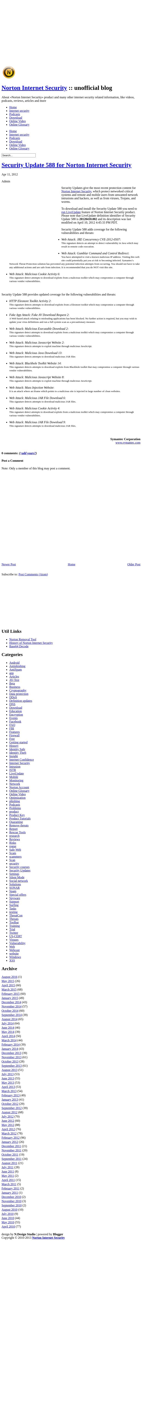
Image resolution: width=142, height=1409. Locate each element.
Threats (14, 919)
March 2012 (9, 1133)
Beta (12, 683)
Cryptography (17, 690)
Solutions (15, 884)
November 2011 (11, 1150)
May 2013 (8, 1082)
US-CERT (15, 936)
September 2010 (12, 1205)
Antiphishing (17, 666)
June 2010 (8, 1218)
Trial (12, 929)
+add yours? (28, 453)
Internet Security (19, 763)
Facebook (15, 721)
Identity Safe (17, 749)
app (11, 673)
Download (15, 117)
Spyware (14, 898)
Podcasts (14, 114)
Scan (12, 860)
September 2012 (12, 1108)
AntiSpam (15, 669)
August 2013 (9, 1070)
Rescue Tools (17, 832)
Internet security (19, 110)
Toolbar (14, 922)
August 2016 (9, 976)
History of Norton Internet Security (31, 642)
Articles (14, 676)
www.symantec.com (127, 442)
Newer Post (9, 564)
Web (12, 946)
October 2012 (10, 1103)
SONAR (14, 887)
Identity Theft (17, 752)
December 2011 (11, 1146)
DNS (12, 704)
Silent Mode (17, 877)
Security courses (19, 867)
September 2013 (12, 1065)
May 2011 (8, 1175)
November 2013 (12, 1057)
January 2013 (10, 1099)
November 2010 (12, 1201)
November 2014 (12, 1006)
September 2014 (12, 1015)
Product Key (17, 815)
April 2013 (8, 1086)
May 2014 (8, 1031)
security (14, 863)
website (14, 953)
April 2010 (8, 1226)
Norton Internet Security (34, 87)
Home (13, 107)
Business (14, 687)
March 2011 (9, 1184)
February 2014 (11, 1044)
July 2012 (8, 1116)
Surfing (14, 905)
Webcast (14, 950)
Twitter (13, 932)
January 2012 (10, 1142)
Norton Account (19, 787)
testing (13, 912)
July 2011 (8, 1167)
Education (15, 711)
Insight (13, 756)
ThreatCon (15, 915)
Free (12, 738)
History (14, 745)
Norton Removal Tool (22, 639)
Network (14, 783)
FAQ (12, 725)
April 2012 (8, 1129)
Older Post (133, 564)
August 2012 (9, 1112)
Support (14, 901)
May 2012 (8, 1125)
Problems (15, 808)
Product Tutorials (20, 818)
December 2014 (11, 1002)
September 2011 (12, 1158)
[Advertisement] (51, 43)
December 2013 (11, 1053)
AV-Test (14, 680)
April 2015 (8, 985)
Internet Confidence (21, 759)
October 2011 (10, 1154)
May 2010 (8, 1222)
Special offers (17, 894)
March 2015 (9, 989)
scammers (15, 856)
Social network (18, 880)
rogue (12, 846)
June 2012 (8, 1120)
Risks (12, 842)
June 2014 (8, 1027)
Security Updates (19, 870)
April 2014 (8, 1036)
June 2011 (8, 1171)
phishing (14, 801)
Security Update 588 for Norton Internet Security (66, 164)
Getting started (18, 742)
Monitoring (16, 780)
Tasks (12, 908)
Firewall (14, 735)
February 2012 (11, 1137)
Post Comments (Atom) (33, 574)
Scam (12, 853)
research (14, 835)
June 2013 (8, 1078)
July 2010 (8, 1213)
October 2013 (10, 1061)
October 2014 (10, 1010)
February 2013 (11, 1095)
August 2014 (9, 1019)
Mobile (13, 777)
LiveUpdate (16, 773)
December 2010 (11, 1197)
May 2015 (8, 981)
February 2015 (11, 993)
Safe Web (15, 849)
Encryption (16, 714)
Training (14, 925)
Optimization (17, 797)
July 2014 (8, 1023)
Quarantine (16, 822)
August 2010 (9, 1209)
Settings (14, 874)
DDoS (13, 697)
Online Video (17, 121)
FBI (11, 728)
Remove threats (19, 825)
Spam (12, 891)
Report (13, 829)
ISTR (12, 770)
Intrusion (14, 766)
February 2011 (10, 1188)
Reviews (14, 839)
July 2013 (8, 1074)
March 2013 (9, 1091)
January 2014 (10, 1048)
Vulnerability (17, 943)
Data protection (18, 693)
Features (14, 732)
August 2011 (9, 1163)
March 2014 (9, 1040)
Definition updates (20, 700)
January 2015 (10, 998)
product (14, 811)
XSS (12, 960)
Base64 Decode (19, 646)
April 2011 (8, 1180)
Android (14, 662)
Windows (15, 957)
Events (13, 718)
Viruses (14, 939)
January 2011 (10, 1192)
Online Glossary (19, 124)
